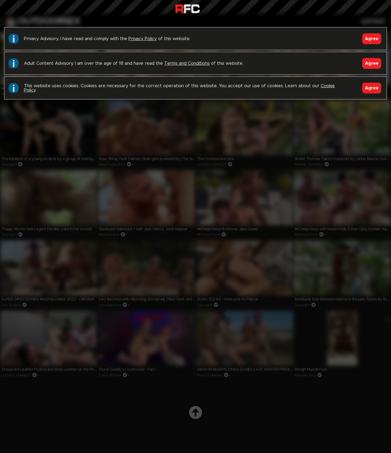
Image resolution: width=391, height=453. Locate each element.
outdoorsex (49, 21)
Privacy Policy (142, 39)
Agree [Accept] (372, 39)
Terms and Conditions (187, 63)
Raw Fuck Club (187, 8)
